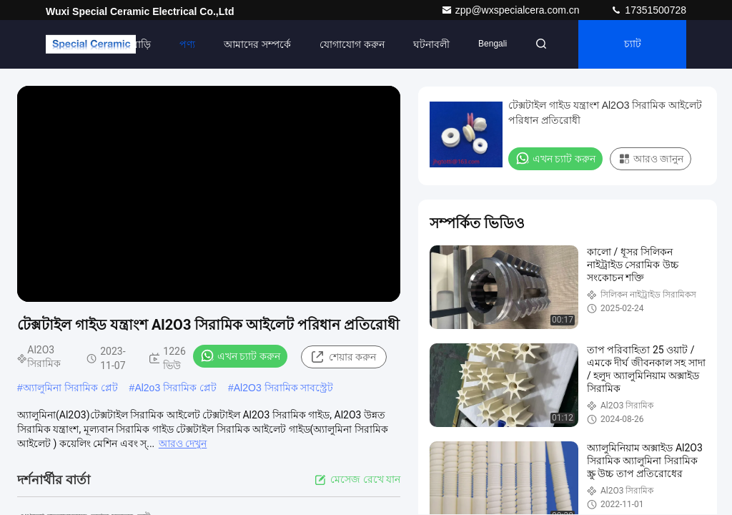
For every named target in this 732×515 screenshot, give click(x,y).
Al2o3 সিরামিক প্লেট (175, 387)
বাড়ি (141, 44)
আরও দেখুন (183, 443)
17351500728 (648, 10)
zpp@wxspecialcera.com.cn (512, 10)
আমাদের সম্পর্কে (257, 44)
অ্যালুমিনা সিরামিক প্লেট (70, 387)
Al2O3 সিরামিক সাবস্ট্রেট (284, 387)
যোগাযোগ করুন (352, 44)
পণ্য (187, 44)
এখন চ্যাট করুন (240, 355)
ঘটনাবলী (431, 44)
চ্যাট (632, 44)
